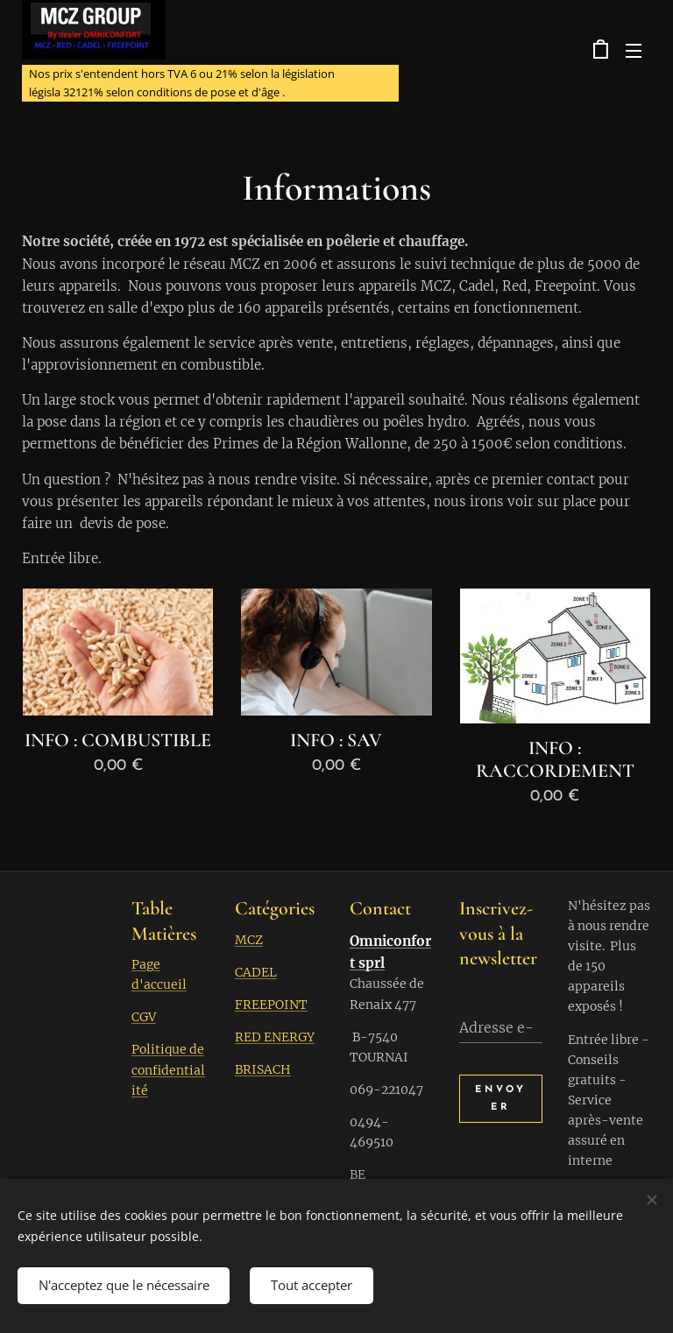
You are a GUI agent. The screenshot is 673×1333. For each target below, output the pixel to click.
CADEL (256, 972)
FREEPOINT (271, 1004)
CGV (143, 1018)
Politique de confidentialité (168, 1070)
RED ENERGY (275, 1037)
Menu (633, 51)
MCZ (249, 940)
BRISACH (263, 1069)
